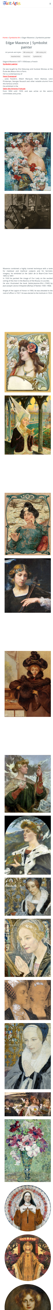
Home (5, 37)
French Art (27, 56)
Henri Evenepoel (9, 76)
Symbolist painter (10, 64)
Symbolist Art (14, 37)
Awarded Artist (15, 56)
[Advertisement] (26, 21)
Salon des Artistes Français (14, 88)
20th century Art (41, 52)
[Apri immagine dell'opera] (28, 161)
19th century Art (28, 52)
